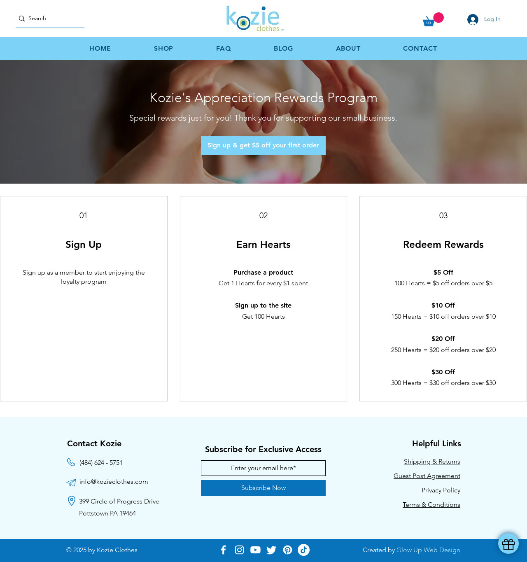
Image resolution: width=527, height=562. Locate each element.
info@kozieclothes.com (113, 481)
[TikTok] (304, 550)
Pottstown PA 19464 (107, 513)
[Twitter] (271, 550)
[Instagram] (239, 550)
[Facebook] (223, 550)
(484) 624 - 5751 (101, 462)
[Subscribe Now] (263, 488)
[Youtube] (255, 550)
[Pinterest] (288, 550)
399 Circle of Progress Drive (119, 501)
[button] (433, 19)
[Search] (47, 18)
